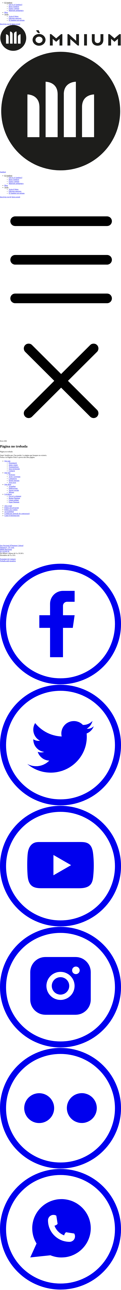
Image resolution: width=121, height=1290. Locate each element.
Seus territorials (14, 469)
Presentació (13, 463)
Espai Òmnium (14, 502)
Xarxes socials (14, 490)
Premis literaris (14, 480)
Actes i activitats (14, 477)
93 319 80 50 (4, 551)
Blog (6, 12)
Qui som (7, 461)
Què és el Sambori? (15, 5)
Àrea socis (12, 482)
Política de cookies (11, 510)
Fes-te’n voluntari (15, 496)
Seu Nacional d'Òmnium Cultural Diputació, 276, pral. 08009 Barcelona (11, 547)
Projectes (12, 475)
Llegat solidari (14, 500)
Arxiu (6, 14)
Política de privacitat (11, 508)
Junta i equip (13, 465)
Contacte (12, 471)
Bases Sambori (14, 6)
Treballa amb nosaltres (8, 561)
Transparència (14, 467)
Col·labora (8, 494)
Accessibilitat (9, 512)
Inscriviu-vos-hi (5, 24)
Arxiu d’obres (13, 16)
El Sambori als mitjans (17, 20)
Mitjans (11, 492)
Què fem (7, 473)
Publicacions (13, 488)
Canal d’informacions (12, 515)
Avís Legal (8, 506)
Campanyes (13, 479)
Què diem (7, 484)
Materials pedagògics (16, 10)
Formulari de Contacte (8, 559)
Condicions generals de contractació (17, 514)
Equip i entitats (14, 8)
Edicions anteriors (15, 18)
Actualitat (12, 486)
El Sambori (8, 3)
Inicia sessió (16, 24)
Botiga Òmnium (14, 498)
